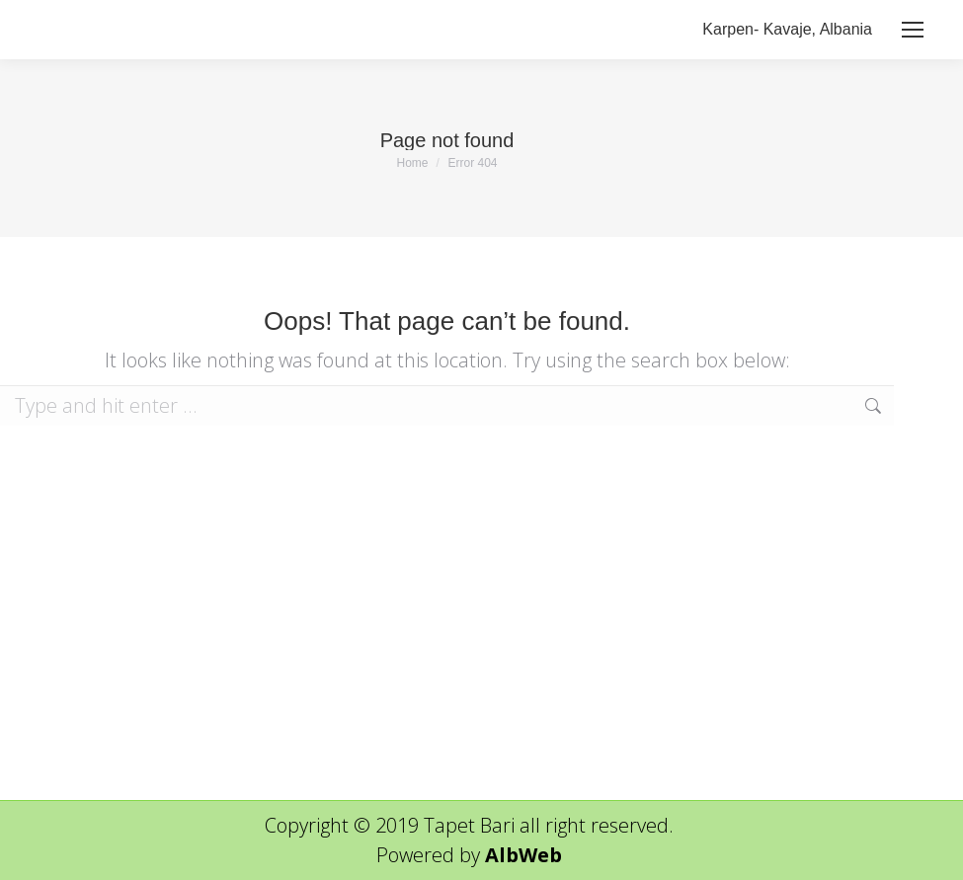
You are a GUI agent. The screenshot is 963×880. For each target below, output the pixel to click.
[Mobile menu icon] (912, 29)
